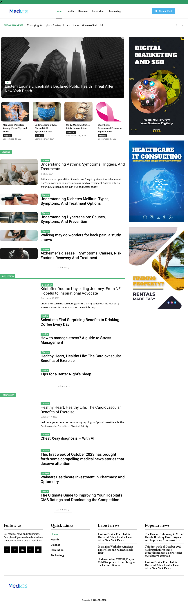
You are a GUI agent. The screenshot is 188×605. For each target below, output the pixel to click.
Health (45, 316)
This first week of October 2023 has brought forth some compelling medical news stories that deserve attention (82, 459)
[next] (182, 25)
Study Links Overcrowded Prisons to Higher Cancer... (110, 128)
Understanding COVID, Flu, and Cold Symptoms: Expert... (46, 128)
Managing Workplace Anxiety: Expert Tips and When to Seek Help (115, 549)
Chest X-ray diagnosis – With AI (67, 438)
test (8, 82)
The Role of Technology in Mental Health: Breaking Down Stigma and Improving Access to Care (164, 537)
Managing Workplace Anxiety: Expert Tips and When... (15, 128)
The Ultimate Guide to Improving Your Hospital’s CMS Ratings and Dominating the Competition (81, 497)
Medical (7, 135)
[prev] (176, 25)
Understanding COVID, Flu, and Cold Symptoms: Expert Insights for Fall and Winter (116, 562)
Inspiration (47, 285)
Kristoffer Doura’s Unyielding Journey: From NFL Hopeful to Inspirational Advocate (82, 290)
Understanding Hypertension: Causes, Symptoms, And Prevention (73, 219)
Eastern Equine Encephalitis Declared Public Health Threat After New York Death (74, 25)
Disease (45, 160)
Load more (63, 267)
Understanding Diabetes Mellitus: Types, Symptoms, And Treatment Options (75, 201)
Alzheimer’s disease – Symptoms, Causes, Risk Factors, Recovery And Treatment (81, 255)
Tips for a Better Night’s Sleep (66, 374)
